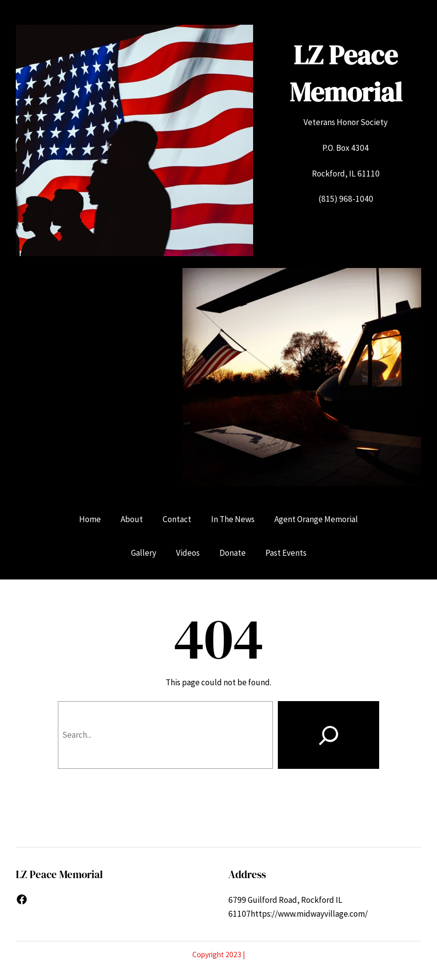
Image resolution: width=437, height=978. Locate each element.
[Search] (328, 734)
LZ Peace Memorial (346, 73)
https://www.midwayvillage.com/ (309, 913)
